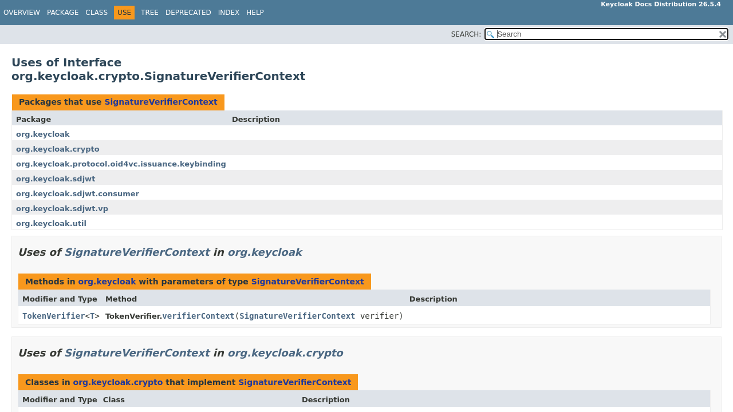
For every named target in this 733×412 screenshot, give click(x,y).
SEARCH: (466, 34)
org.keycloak (43, 134)
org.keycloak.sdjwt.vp (62, 208)
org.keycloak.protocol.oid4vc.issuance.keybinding (121, 164)
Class (96, 13)
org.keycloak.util (51, 223)
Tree (150, 13)
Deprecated (188, 13)
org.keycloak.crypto (58, 149)
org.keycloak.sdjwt (55, 179)
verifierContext (198, 315)
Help (255, 13)
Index (229, 13)
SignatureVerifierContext (160, 101)
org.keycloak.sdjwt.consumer (77, 193)
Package (62, 13)
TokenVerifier (53, 315)
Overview (21, 13)
